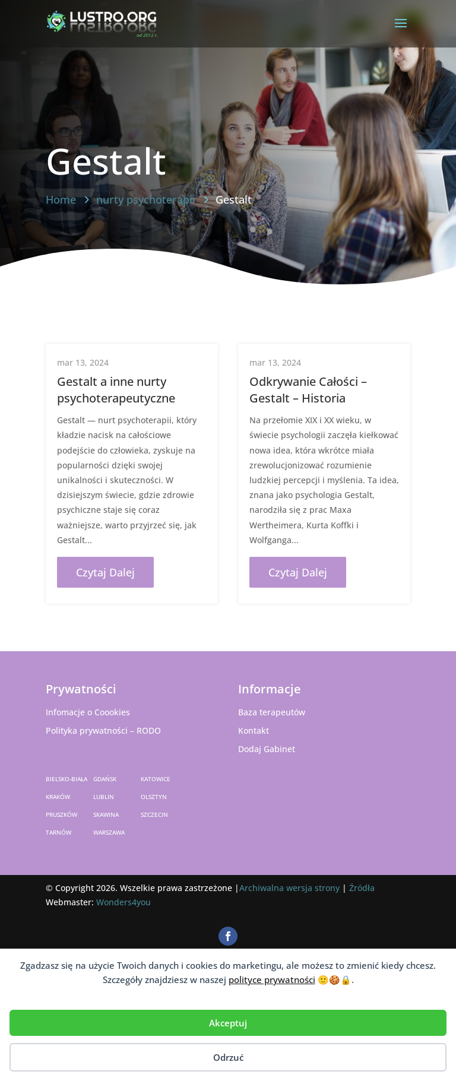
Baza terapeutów (271, 712)
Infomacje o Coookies (88, 712)
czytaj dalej (105, 572)
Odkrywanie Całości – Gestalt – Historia (308, 389)
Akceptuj (228, 1023)
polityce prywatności (272, 979)
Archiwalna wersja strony (289, 887)
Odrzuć (228, 1057)
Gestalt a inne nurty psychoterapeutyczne (116, 389)
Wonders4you (123, 902)
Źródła (362, 887)
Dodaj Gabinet (266, 749)
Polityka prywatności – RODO (103, 730)
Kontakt (253, 730)
